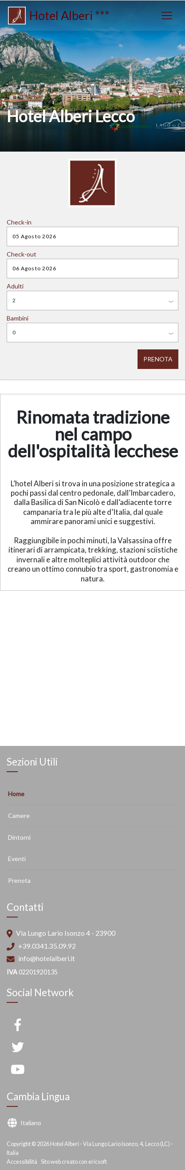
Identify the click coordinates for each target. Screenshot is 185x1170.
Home (16, 793)
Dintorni (19, 837)
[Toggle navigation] (167, 16)
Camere (19, 815)
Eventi (17, 858)
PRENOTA (158, 359)
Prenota (19, 880)
